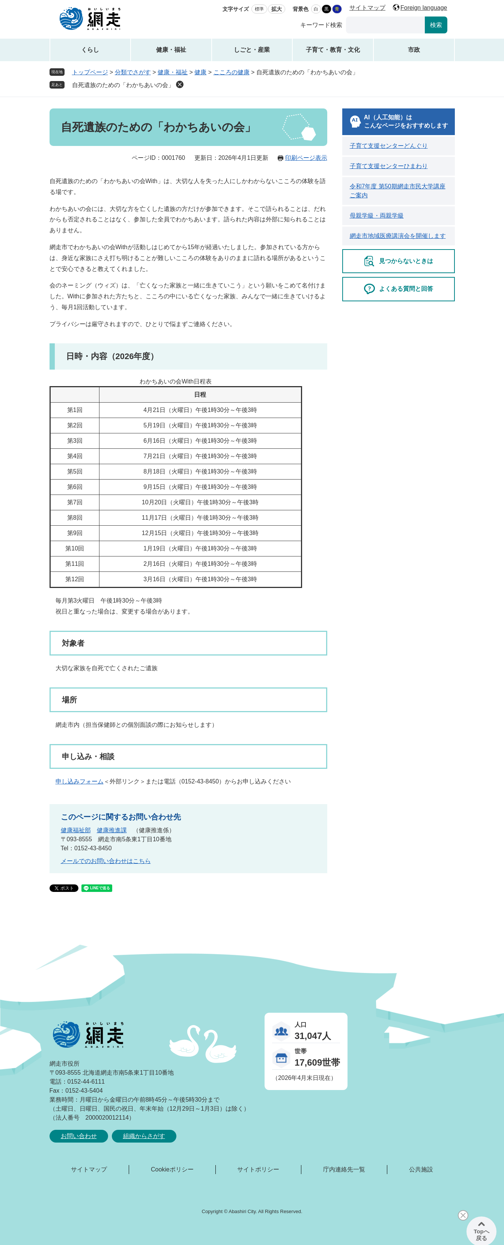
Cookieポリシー (172, 1169)
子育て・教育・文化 (333, 50)
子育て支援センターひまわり (389, 166)
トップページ (90, 72)
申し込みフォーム (80, 781)
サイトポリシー (258, 1169)
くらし (90, 50)
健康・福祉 (171, 50)
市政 (414, 50)
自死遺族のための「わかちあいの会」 (123, 85)
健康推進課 (112, 830)
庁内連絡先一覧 (344, 1169)
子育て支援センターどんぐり (389, 146)
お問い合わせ (79, 1136)
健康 (200, 72)
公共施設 (421, 1169)
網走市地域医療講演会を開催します (398, 236)
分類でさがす (133, 72)
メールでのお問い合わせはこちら (106, 861)
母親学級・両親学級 (377, 215)
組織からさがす (144, 1136)
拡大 (276, 9)
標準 (259, 9)
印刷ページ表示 (306, 158)
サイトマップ (367, 8)
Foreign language (423, 8)
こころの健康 (232, 72)
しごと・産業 (252, 50)
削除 (180, 84)
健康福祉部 (76, 830)
